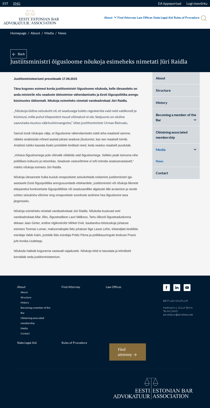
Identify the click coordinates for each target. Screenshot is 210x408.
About (110, 17)
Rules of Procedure (186, 17)
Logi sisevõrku (196, 3)
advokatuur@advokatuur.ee (178, 314)
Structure (163, 90)
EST (5, 3)
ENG (16, 3)
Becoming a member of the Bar (176, 117)
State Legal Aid (163, 17)
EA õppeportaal (169, 3)
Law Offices (144, 17)
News (62, 33)
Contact (162, 173)
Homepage (18, 33)
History (161, 102)
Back (18, 54)
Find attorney (127, 352)
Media (49, 33)
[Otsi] (203, 18)
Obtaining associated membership (172, 134)
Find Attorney (126, 17)
